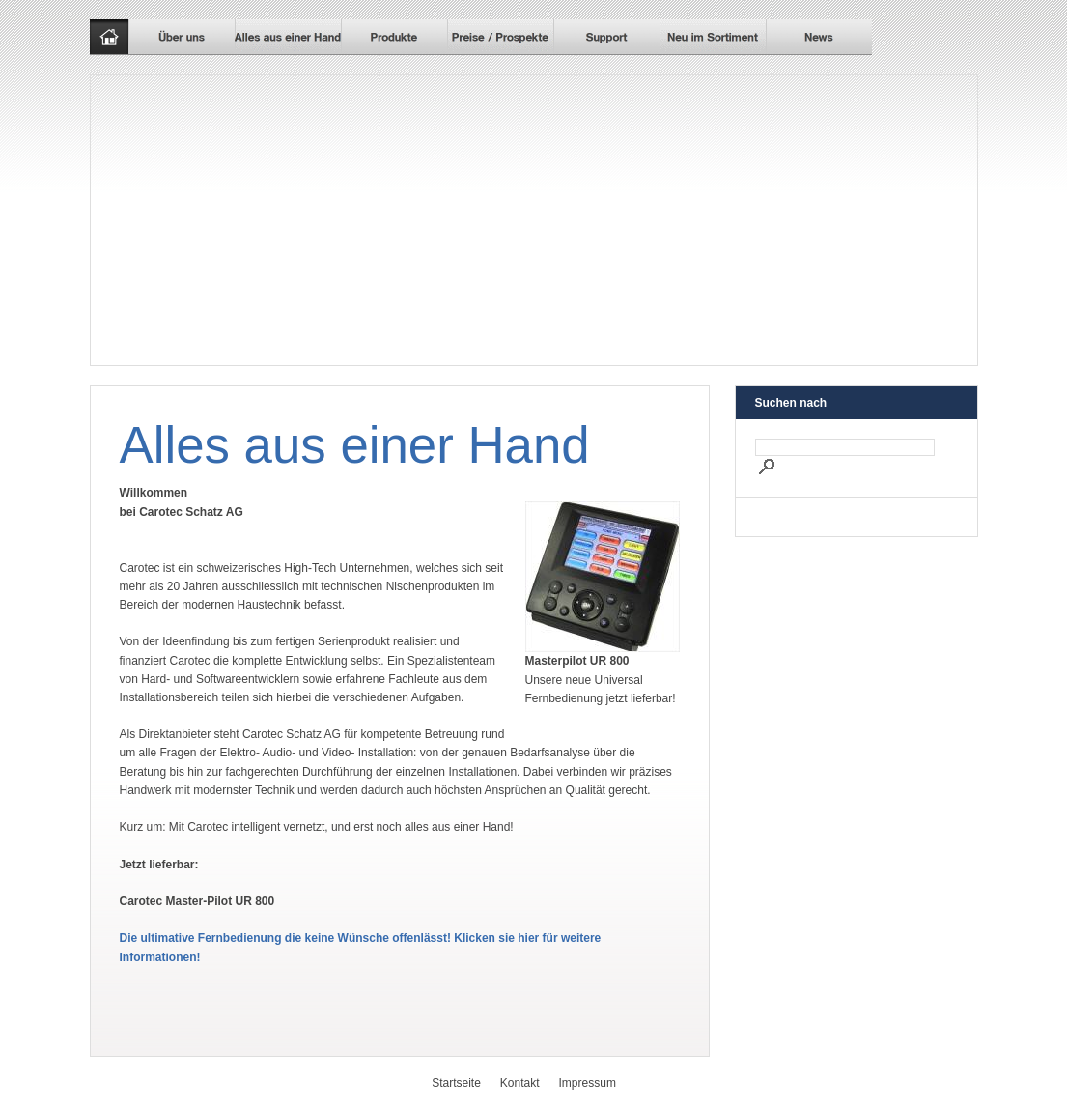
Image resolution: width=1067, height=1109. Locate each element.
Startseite (456, 1083)
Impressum (587, 1083)
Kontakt (520, 1083)
